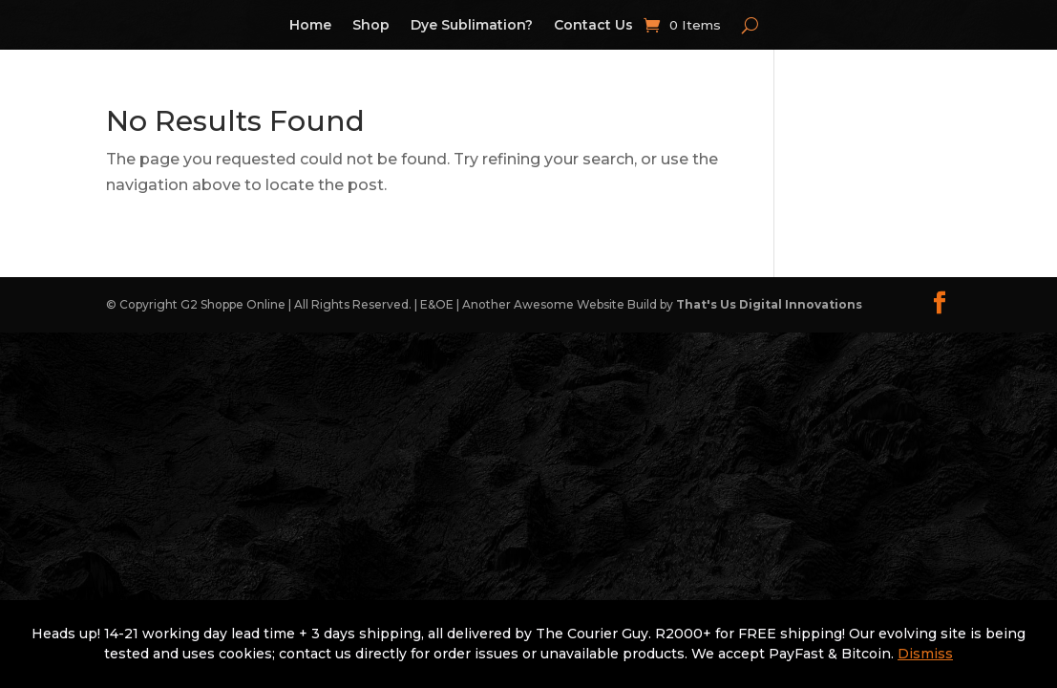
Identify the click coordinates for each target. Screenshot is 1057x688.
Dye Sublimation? (472, 25)
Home (310, 25)
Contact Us (593, 25)
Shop (371, 25)
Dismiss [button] (925, 653)
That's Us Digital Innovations (769, 304)
